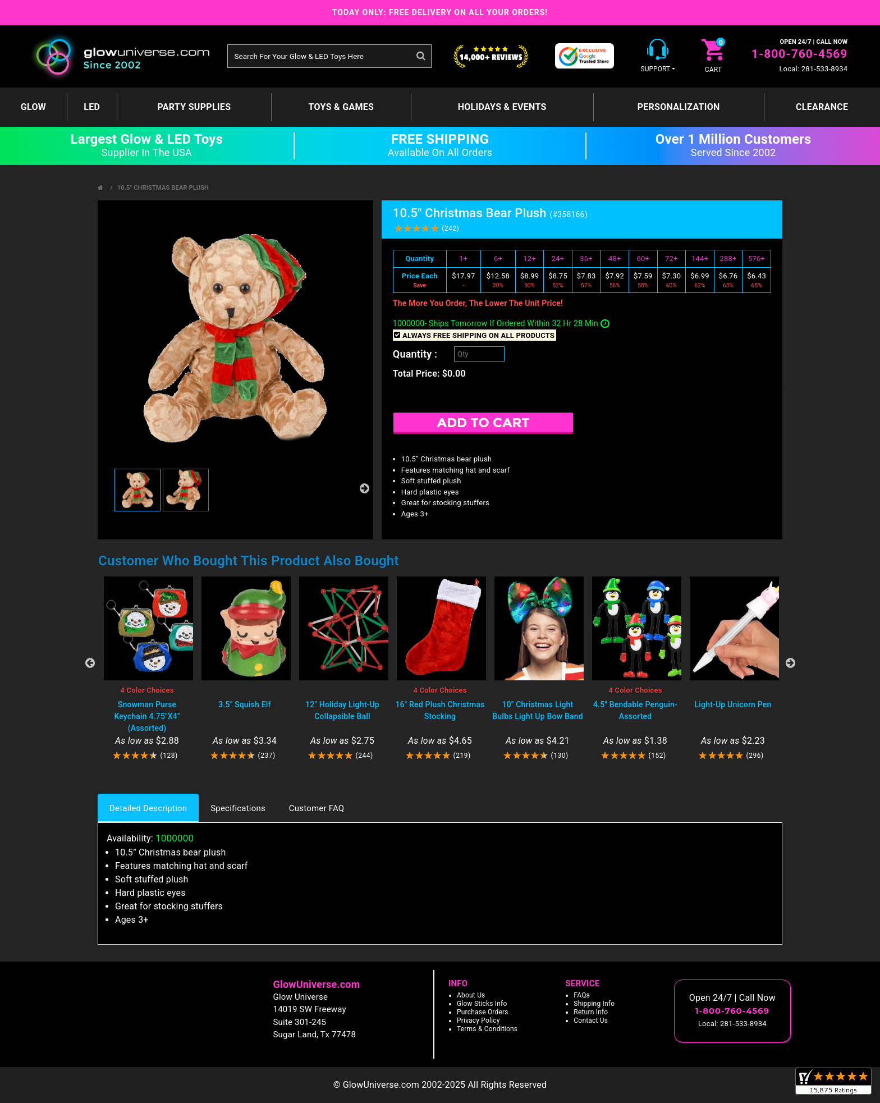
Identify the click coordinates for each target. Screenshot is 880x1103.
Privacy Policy (478, 1020)
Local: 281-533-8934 (813, 69)
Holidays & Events (502, 107)
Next (790, 663)
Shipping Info (594, 1004)
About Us (471, 995)
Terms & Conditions (487, 1029)
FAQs (582, 995)
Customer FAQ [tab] (316, 808)
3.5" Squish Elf (244, 704)
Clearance (822, 107)
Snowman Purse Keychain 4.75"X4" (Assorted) (147, 716)
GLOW (33, 107)
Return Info (591, 1012)
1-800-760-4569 (799, 54)
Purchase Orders (482, 1012)
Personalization (679, 107)
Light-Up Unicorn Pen (733, 704)
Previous (89, 663)
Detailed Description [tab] (148, 808)
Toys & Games (341, 107)
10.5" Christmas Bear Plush (163, 187)
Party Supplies (194, 107)
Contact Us (591, 1020)
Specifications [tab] (237, 808)
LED (92, 107)
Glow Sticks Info (482, 1004)
